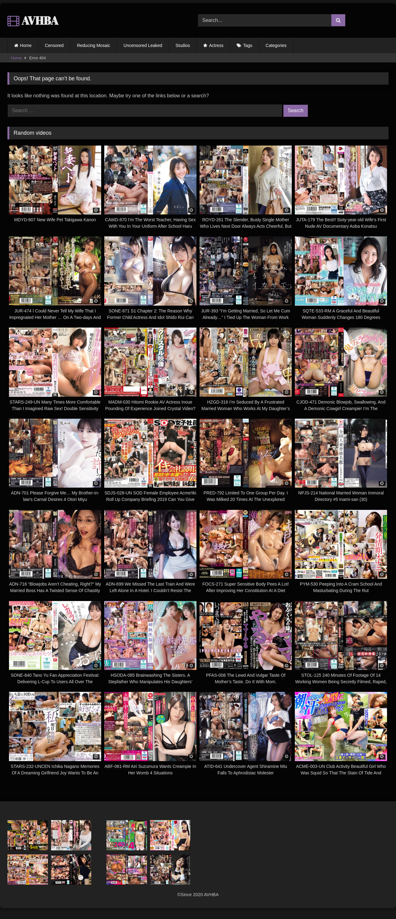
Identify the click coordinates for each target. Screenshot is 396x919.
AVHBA (32, 20)
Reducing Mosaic (93, 45)
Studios (182, 45)
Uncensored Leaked (142, 45)
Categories (276, 45)
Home (26, 45)
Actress (216, 45)
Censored (54, 45)
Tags (247, 45)
